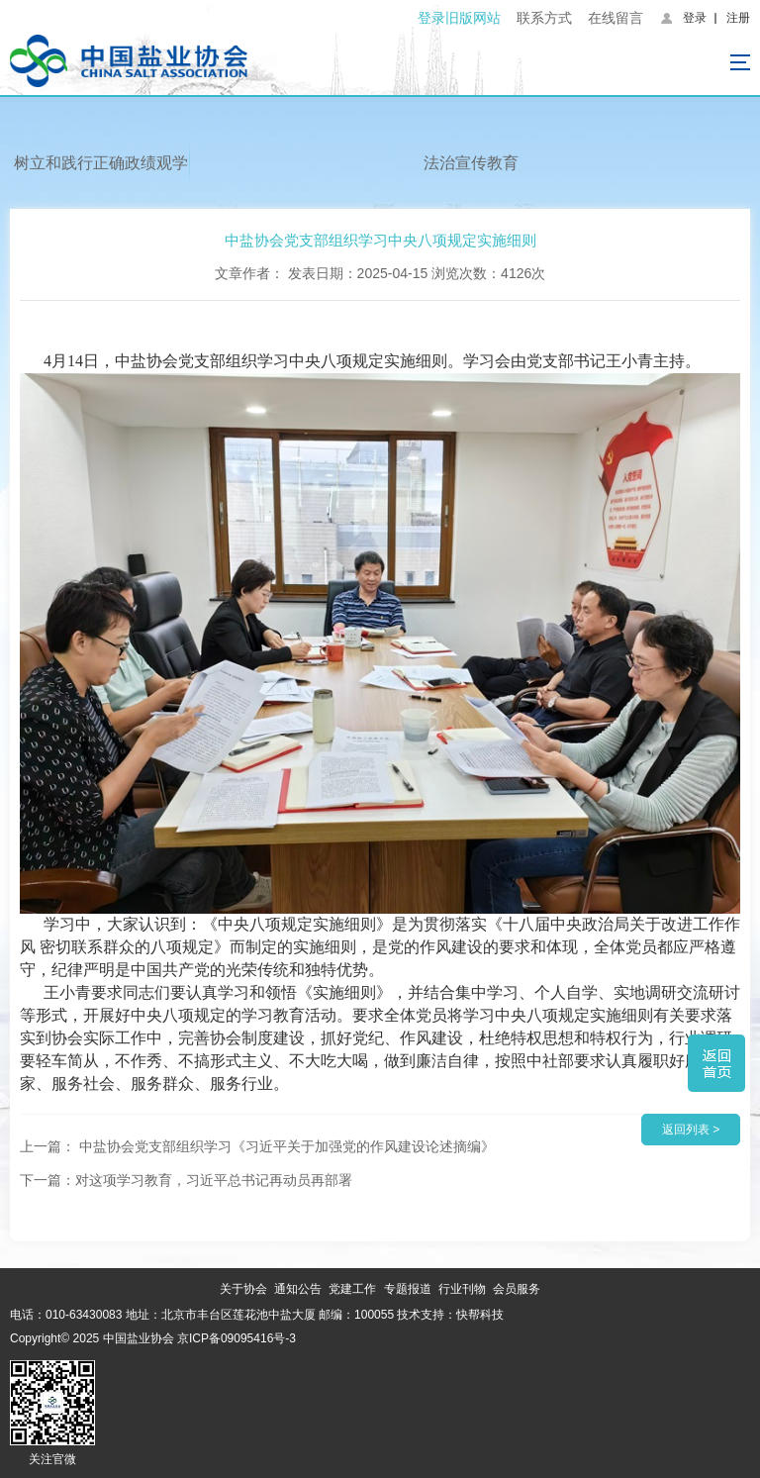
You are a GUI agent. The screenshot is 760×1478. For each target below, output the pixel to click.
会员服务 (516, 1289)
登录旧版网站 (459, 18)
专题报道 (407, 1289)
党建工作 (352, 1289)
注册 (738, 18)
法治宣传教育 (471, 162)
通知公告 (298, 1289)
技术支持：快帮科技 (449, 1315)
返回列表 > (690, 1129)
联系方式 (544, 18)
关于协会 (243, 1289)
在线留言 (615, 18)
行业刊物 (462, 1289)
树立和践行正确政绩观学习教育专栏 (101, 171)
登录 (695, 18)
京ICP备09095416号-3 (236, 1338)
